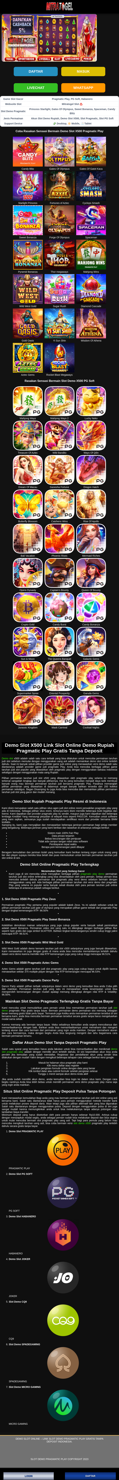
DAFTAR (90, 1476)
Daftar (36, 71)
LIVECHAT (36, 88)
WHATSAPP (83, 88)
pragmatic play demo (92, 873)
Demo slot (7, 758)
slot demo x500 (82, 1123)
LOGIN (28, 1476)
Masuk (83, 71)
